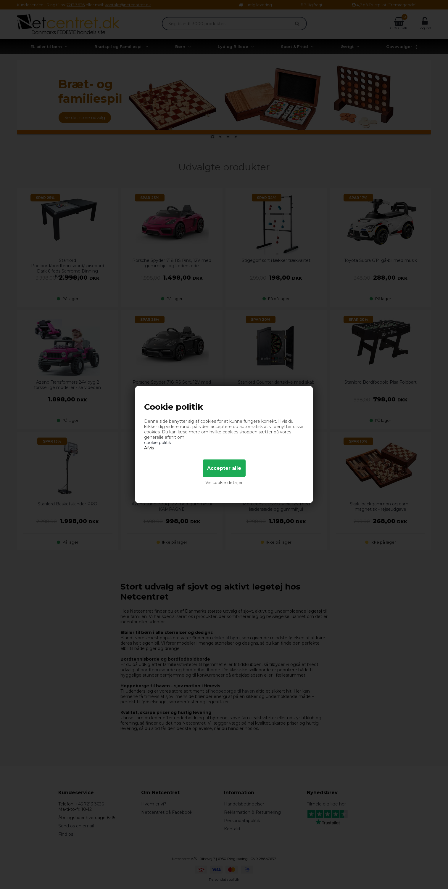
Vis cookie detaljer (224, 482)
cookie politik (157, 442)
